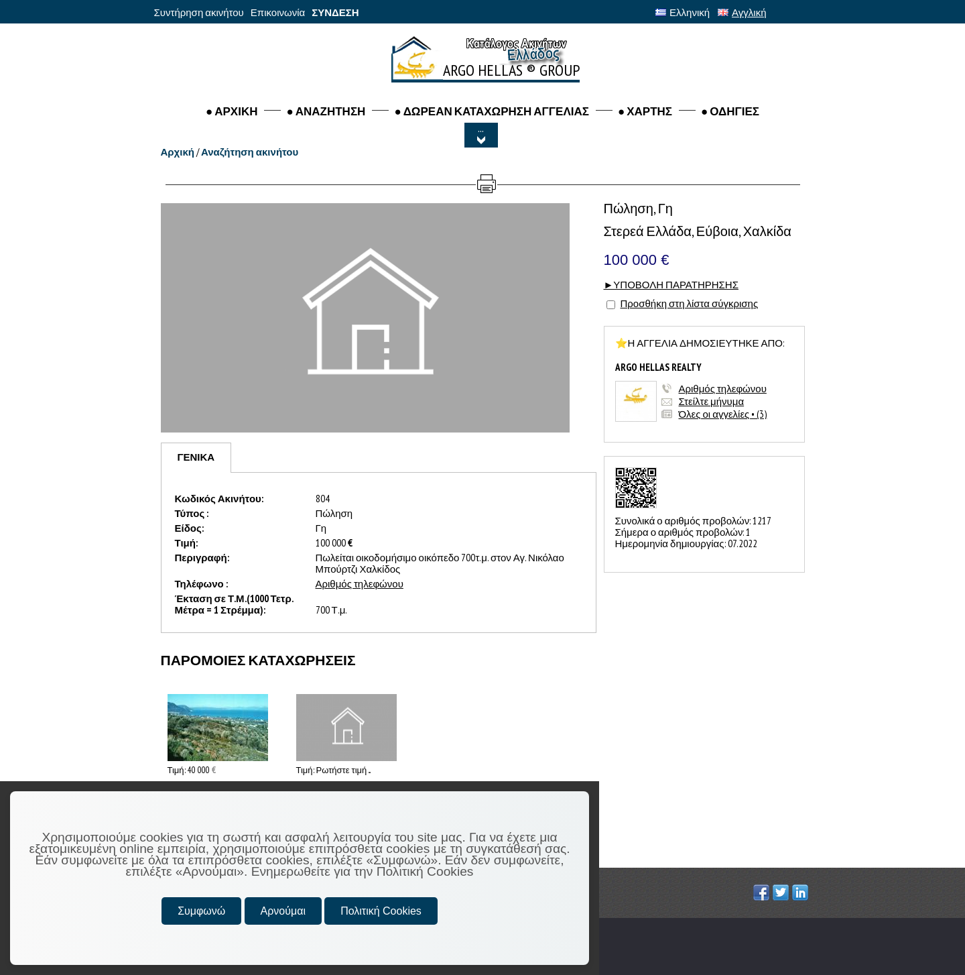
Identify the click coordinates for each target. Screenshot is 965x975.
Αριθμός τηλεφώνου (723, 388)
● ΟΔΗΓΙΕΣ (730, 111)
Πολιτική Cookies (381, 911)
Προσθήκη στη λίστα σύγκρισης (690, 303)
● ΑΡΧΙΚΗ (232, 111)
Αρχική (177, 152)
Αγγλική (742, 12)
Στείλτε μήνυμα (712, 401)
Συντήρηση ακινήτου (199, 12)
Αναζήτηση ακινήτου (249, 152)
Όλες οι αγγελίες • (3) (723, 414)
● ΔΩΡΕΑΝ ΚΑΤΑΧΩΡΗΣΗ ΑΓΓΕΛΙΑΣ (491, 111)
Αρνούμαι (283, 911)
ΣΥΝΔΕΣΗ (335, 12)
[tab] (196, 458)
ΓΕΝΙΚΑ (196, 457)
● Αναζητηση (325, 111)
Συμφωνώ (201, 911)
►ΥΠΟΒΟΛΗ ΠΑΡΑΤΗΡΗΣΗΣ (671, 284)
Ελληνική (682, 12)
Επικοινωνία (278, 12)
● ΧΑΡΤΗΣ (645, 111)
